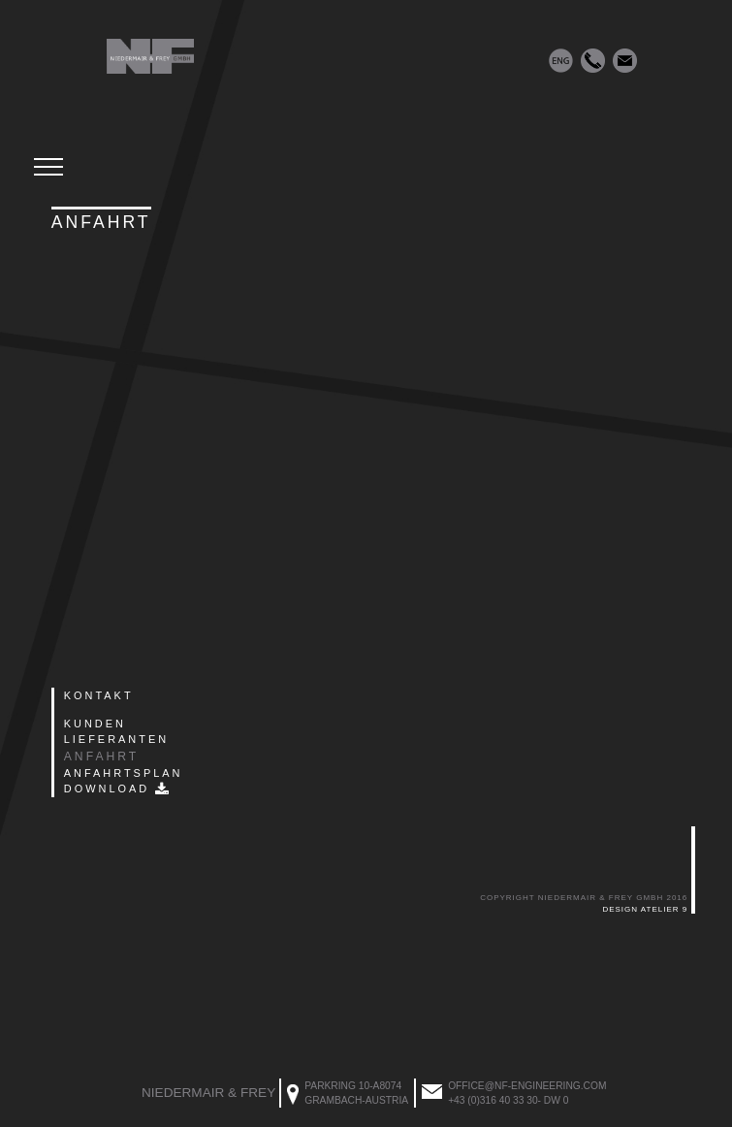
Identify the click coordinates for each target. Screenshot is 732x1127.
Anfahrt (102, 756)
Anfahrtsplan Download (123, 781)
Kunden (95, 723)
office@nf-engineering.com (527, 1085)
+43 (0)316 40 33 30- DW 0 (508, 1100)
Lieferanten (116, 739)
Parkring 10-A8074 (352, 1085)
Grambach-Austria (356, 1100)
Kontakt (99, 695)
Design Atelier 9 (644, 909)
